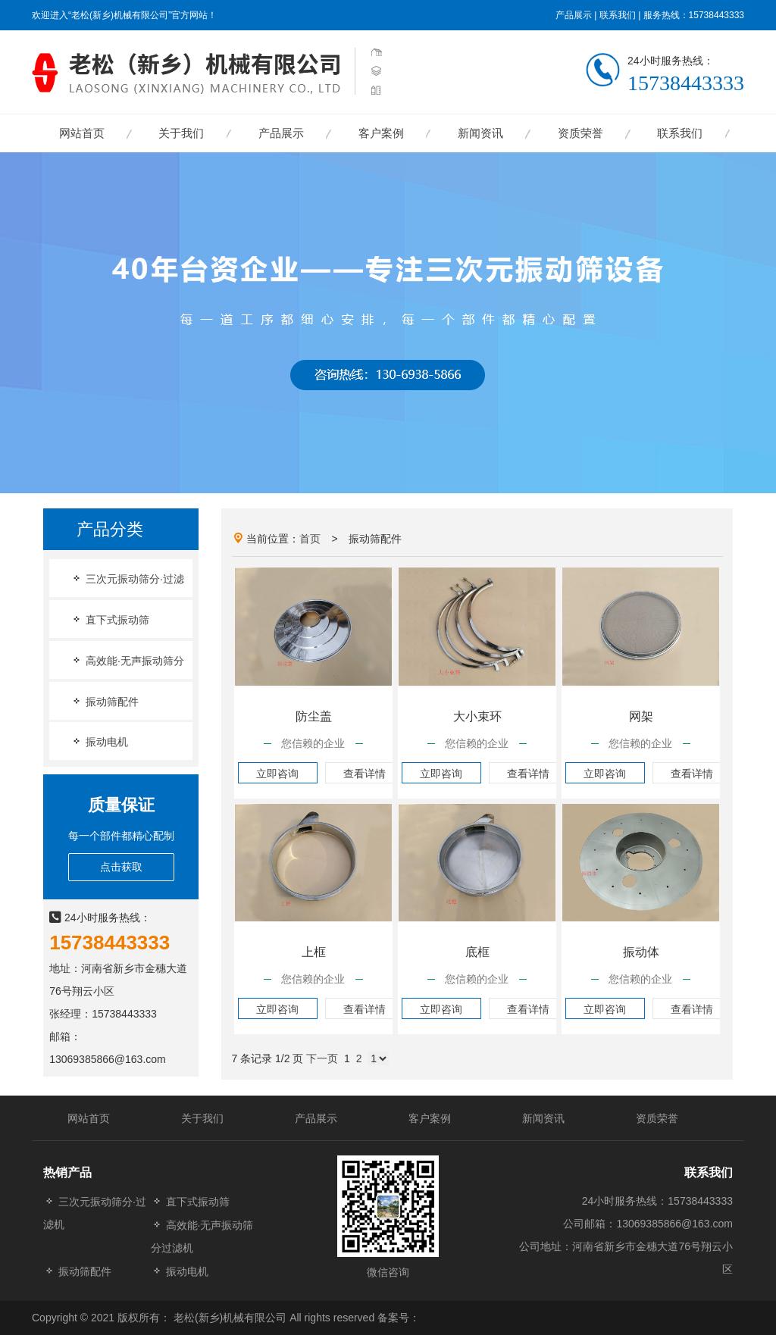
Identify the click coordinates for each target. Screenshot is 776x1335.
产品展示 (573, 15)
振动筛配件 (104, 701)
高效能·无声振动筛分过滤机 (202, 1236)
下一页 (322, 1058)
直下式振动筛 (109, 619)
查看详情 (364, 774)
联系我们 (617, 15)
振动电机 (99, 741)
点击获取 (121, 867)
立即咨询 (277, 774)
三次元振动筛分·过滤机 (94, 1212)
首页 (310, 539)
